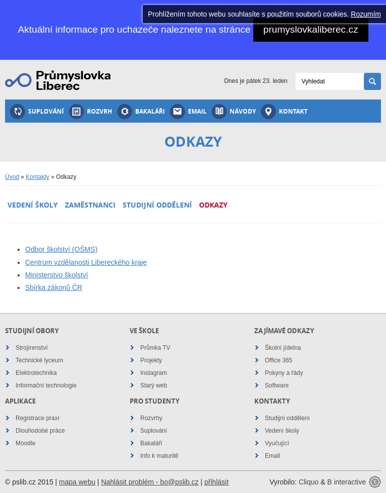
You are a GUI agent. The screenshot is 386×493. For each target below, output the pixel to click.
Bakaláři (141, 111)
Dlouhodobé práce (40, 430)
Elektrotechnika (36, 372)
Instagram (153, 372)
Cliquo (309, 482)
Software (276, 385)
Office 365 (278, 360)
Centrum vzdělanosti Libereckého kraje (86, 262)
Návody (234, 111)
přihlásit (217, 482)
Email (188, 111)
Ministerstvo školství (56, 275)
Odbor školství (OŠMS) (61, 249)
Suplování (37, 111)
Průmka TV (155, 347)
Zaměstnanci (90, 205)
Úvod (12, 176)
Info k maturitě (159, 455)
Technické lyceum (39, 360)
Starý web (153, 385)
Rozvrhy (151, 418)
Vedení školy (33, 205)
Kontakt (284, 111)
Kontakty (37, 176)
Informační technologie (46, 385)
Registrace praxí (37, 418)
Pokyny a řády (284, 372)
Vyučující (277, 443)
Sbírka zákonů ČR (53, 287)
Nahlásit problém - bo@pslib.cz (150, 482)
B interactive (346, 482)
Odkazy (213, 205)
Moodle (25, 443)
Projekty (151, 360)
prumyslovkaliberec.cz (310, 29)
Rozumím (366, 14)
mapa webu (77, 482)
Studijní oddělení (157, 205)
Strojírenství (32, 347)
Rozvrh (90, 111)
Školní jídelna (283, 347)
